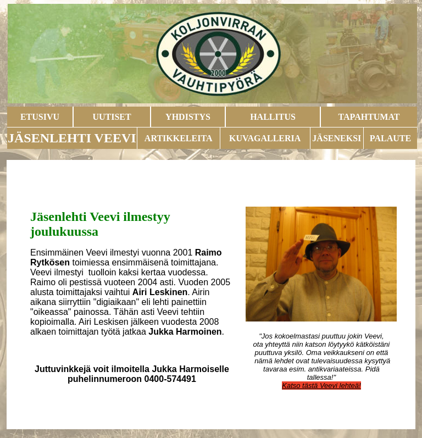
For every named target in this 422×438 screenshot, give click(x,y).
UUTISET (111, 116)
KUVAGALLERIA (265, 138)
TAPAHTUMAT (369, 116)
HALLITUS (273, 116)
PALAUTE (390, 138)
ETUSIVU (39, 116)
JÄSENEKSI (336, 138)
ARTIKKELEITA (179, 138)
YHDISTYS (187, 116)
